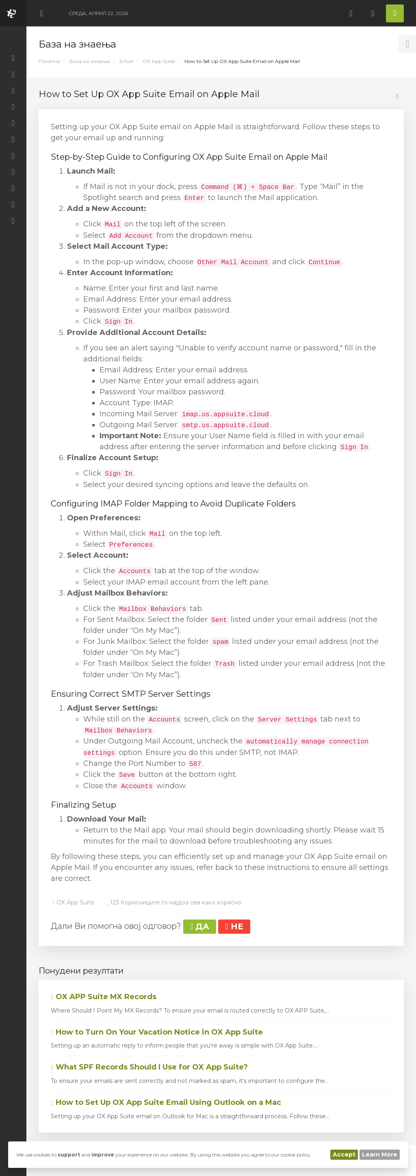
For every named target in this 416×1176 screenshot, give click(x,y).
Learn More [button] (379, 1154)
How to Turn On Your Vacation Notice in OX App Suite (157, 1032)
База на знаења (89, 61)
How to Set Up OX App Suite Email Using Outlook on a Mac (166, 1102)
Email (126, 61)
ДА (199, 926)
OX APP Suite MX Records (103, 996)
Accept (344, 1154)
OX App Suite (159, 61)
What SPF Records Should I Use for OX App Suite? (149, 1067)
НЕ (234, 926)
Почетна (49, 61)
